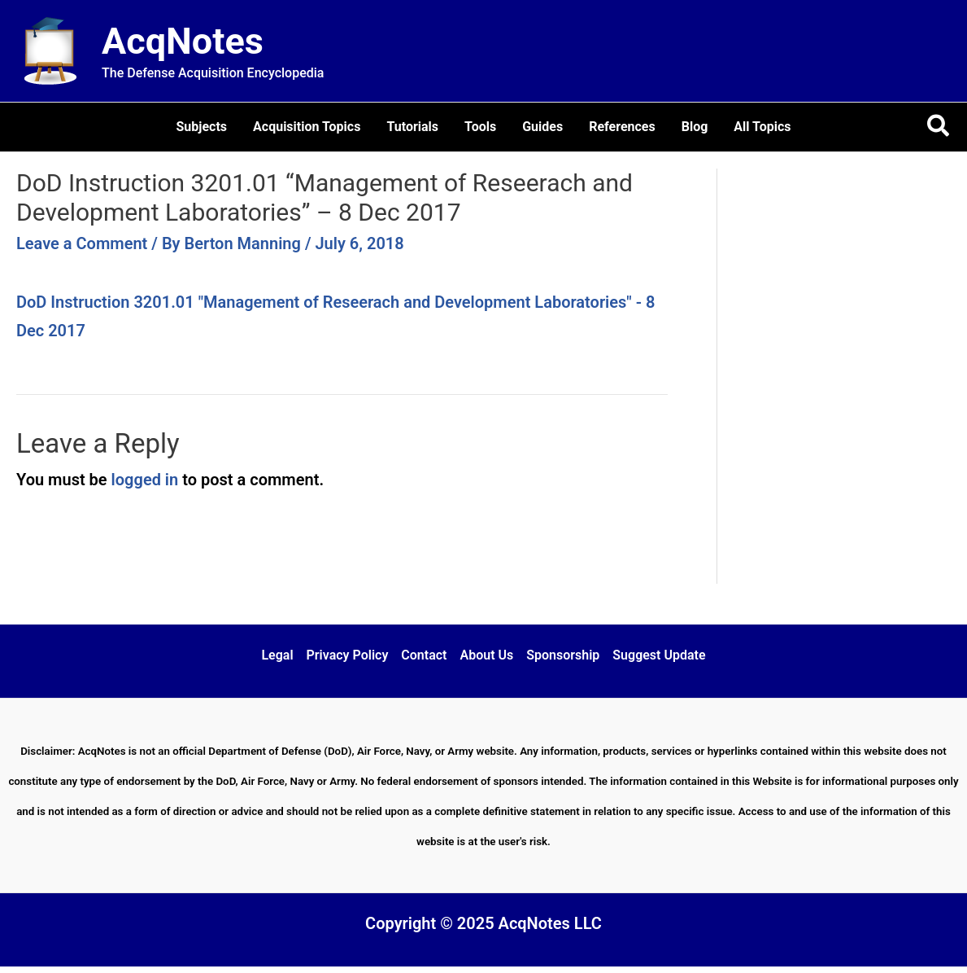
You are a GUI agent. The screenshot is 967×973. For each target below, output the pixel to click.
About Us (486, 655)
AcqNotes (183, 41)
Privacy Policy (348, 655)
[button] (939, 127)
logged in (145, 479)
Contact (423, 655)
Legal (277, 655)
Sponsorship (562, 655)
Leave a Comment (81, 243)
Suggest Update (658, 655)
